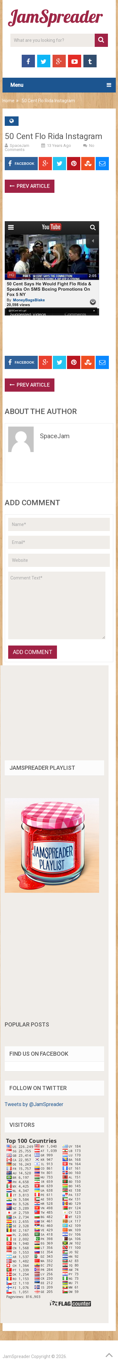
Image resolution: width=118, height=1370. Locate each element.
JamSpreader (16, 1356)
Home (8, 100)
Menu (16, 85)
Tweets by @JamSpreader (34, 1104)
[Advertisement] (61, 210)
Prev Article (29, 186)
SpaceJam (19, 145)
